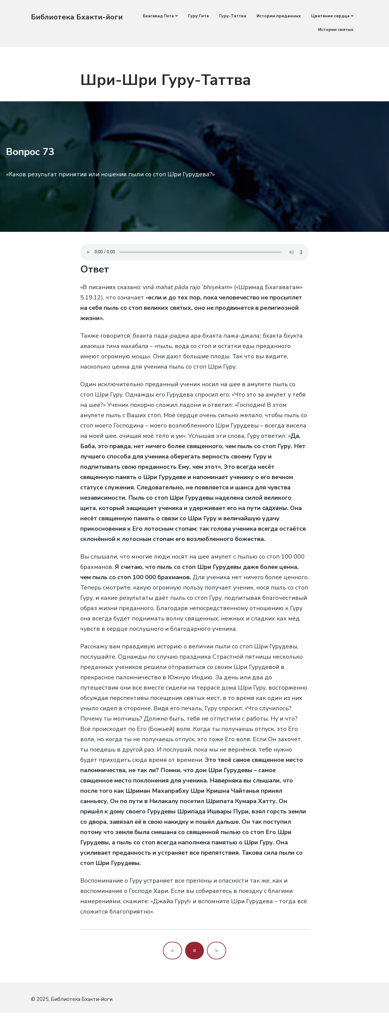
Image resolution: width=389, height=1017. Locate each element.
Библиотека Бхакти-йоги (79, 17)
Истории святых (335, 29)
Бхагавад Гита (158, 16)
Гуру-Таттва (232, 16)
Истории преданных (278, 16)
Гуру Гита (198, 16)
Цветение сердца (330, 16)
